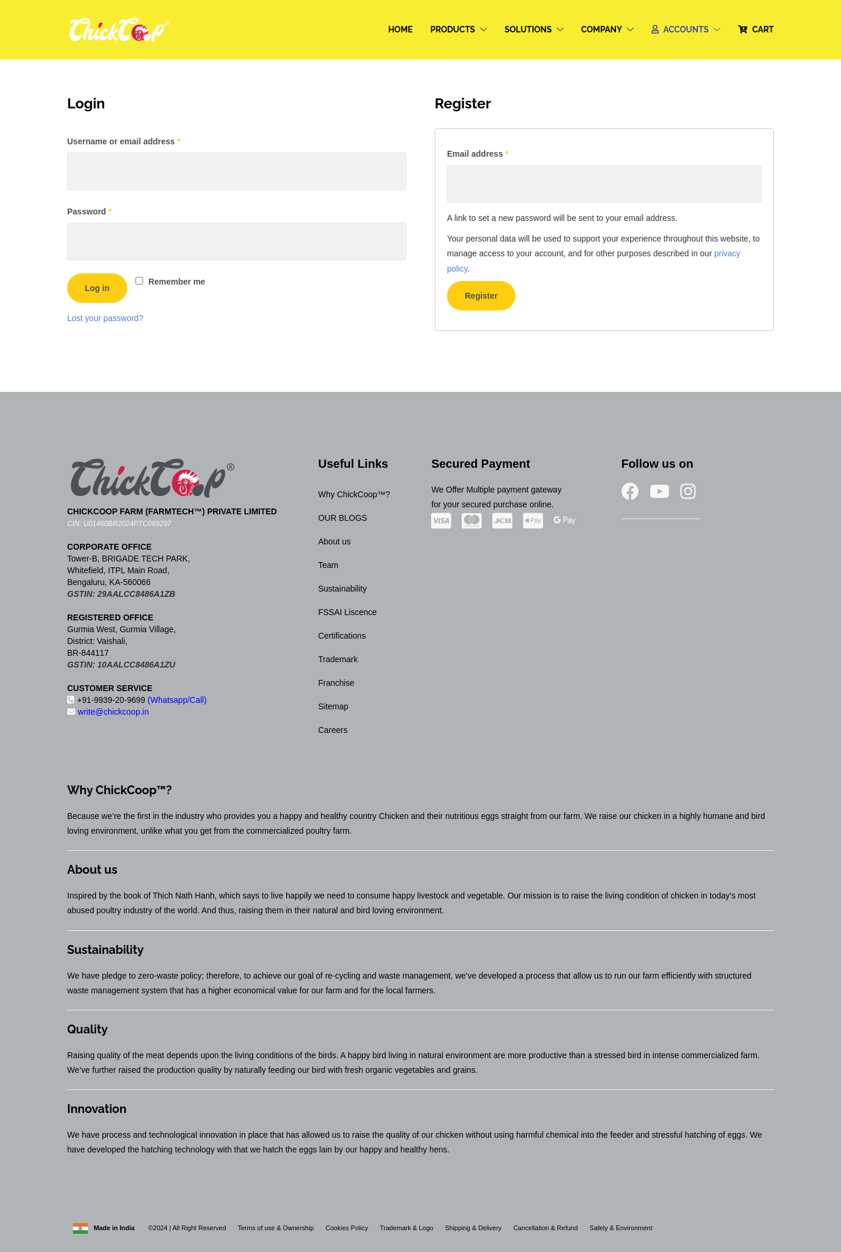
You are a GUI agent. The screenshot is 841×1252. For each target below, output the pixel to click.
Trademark (337, 659)
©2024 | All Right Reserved (186, 1227)
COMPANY (602, 29)
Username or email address (141, 139)
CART (763, 29)
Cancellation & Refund (546, 1227)
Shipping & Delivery (473, 1227)
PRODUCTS (453, 29)
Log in (97, 288)
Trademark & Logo (406, 1227)
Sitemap (333, 706)
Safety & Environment (621, 1227)
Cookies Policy (347, 1227)
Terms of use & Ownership (276, 1227)
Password (107, 209)
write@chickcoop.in (108, 711)
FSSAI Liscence (347, 612)
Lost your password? (105, 318)
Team (328, 565)
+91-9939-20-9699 (137, 700)
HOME (400, 29)
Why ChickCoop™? (354, 494)
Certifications (342, 635)
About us (334, 541)
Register (481, 295)
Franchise (336, 683)
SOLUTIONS (528, 29)
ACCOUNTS (685, 29)
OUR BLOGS (342, 518)
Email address (495, 152)
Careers (332, 730)
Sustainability (342, 588)
